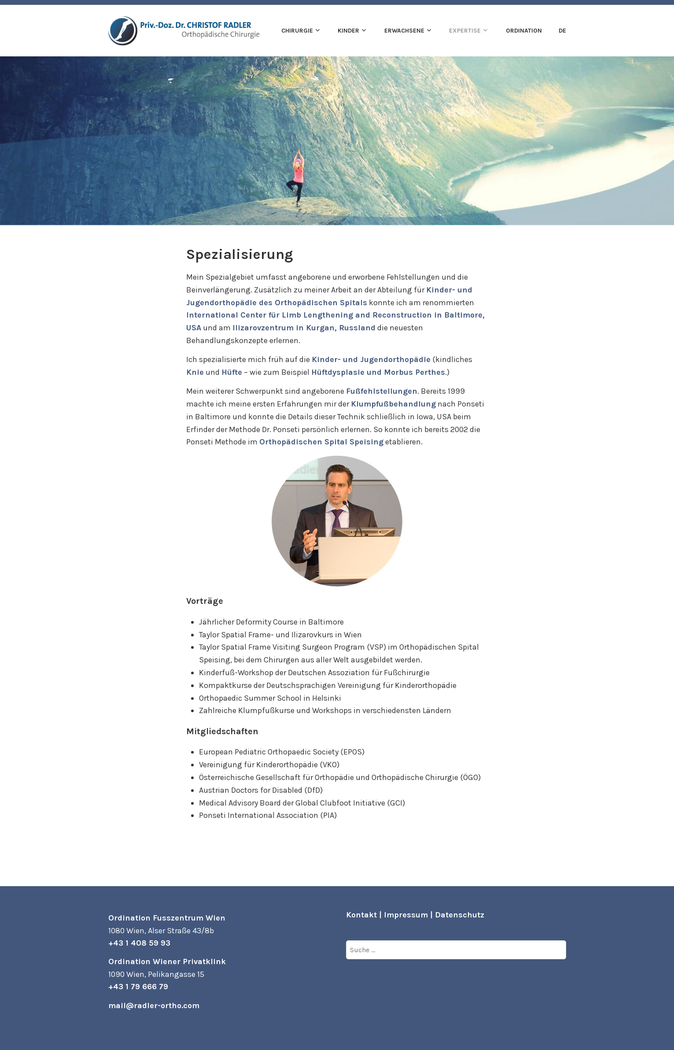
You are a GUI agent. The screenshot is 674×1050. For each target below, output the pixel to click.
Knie (195, 372)
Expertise (465, 30)
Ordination (524, 30)
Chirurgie (297, 30)
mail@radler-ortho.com (153, 1005)
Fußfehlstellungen (381, 391)
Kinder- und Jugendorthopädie (371, 359)
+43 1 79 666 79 (138, 986)
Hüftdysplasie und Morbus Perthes (378, 372)
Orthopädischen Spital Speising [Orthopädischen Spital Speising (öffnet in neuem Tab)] (321, 442)
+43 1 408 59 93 (139, 943)
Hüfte (231, 372)
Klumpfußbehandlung (393, 404)
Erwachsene (404, 30)
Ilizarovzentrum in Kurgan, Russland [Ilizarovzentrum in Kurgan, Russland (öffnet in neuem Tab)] (304, 328)
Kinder (348, 30)
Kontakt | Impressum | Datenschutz (415, 915)
